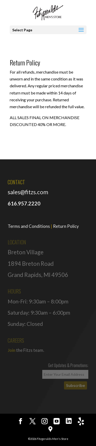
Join (11, 350)
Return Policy (66, 226)
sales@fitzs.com (28, 192)
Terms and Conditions (29, 226)
